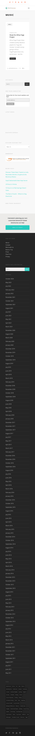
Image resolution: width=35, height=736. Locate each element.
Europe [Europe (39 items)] (7, 694)
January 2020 (9, 345)
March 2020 (9, 338)
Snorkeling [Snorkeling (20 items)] (12, 711)
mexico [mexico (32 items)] (17, 706)
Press (7, 252)
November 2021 (10, 297)
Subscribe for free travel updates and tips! (17, 96)
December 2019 (10, 349)
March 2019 (9, 378)
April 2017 (9, 444)
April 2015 (9, 522)
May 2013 (8, 603)
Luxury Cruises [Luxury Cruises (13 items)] (9, 703)
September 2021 (10, 304)
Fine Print (8, 254)
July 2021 (8, 312)
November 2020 (10, 330)
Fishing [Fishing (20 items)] (16, 694)
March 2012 (9, 640)
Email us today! (17, 227)
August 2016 (9, 470)
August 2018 (9, 400)
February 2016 (10, 492)
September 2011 (10, 658)
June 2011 (8, 669)
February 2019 (10, 382)
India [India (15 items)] (16, 700)
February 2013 (10, 607)
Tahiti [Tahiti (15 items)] (14, 714)
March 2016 (9, 489)
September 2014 (10, 544)
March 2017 (9, 448)
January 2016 (9, 496)
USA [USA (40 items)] (28, 714)
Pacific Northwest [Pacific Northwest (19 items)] (14, 708)
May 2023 (8, 282)
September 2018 (10, 397)
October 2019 (10, 356)
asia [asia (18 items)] (19, 686)
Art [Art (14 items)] (16, 686)
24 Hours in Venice (11, 184)
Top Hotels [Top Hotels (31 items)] (18, 714)
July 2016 (8, 474)
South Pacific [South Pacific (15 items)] (8, 714)
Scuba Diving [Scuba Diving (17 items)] (26, 708)
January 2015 (9, 533)
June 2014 (8, 555)
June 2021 (8, 316)
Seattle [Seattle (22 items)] (7, 711)
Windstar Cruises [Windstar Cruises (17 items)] (15, 717)
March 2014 (9, 566)
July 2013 (8, 595)
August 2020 (9, 334)
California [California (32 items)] (15, 689)
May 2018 (8, 408)
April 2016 (9, 485)
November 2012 (10, 614)
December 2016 (10, 456)
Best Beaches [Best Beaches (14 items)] (9, 689)
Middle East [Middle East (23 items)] (22, 706)
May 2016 (8, 481)
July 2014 (8, 551)
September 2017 (10, 430)
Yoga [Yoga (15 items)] (26, 717)
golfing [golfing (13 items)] (16, 697)
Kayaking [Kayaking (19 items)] (23, 700)
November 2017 (10, 426)
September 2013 (10, 588)
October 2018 (10, 393)
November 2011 (10, 651)
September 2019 (10, 360)
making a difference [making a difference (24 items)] (10, 706)
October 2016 (10, 463)
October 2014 (10, 540)
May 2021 (8, 319)
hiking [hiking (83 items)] (20, 697)
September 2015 (10, 507)
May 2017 (8, 441)
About (7, 243)
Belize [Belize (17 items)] (23, 686)
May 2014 (8, 559)
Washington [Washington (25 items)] (8, 717)
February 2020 (10, 341)
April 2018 (9, 411)
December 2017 (10, 422)
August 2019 (9, 363)
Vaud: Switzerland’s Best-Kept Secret (16, 180)
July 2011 (8, 665)
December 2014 (10, 537)
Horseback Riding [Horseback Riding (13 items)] (9, 700)
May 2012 (8, 636)
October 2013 (10, 584)
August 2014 (9, 548)
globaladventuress (12, 68)
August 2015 (9, 511)
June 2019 (8, 371)
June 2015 (8, 518)
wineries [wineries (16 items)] (22, 717)
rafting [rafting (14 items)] (20, 708)
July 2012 (8, 629)
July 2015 (8, 514)
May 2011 (8, 673)
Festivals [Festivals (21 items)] (12, 694)
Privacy (8, 256)
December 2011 (10, 647)
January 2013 (9, 610)
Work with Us (10, 247)
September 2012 (10, 621)
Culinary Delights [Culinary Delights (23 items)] (13, 691)
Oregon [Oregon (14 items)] (7, 708)
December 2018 (10, 386)
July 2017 (8, 437)
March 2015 (9, 525)
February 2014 (10, 570)
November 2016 (10, 459)
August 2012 (9, 625)
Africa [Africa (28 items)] (13, 686)
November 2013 (10, 581)
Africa (9, 24)
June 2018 (8, 404)
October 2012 (10, 618)
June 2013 (8, 599)
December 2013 (10, 577)
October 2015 (10, 503)
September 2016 (10, 467)
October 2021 (10, 301)
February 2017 (10, 452)
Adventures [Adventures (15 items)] (8, 686)
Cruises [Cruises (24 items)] (7, 691)
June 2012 (8, 632)
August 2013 (9, 592)
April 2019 (9, 374)
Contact (8, 245)
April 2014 (9, 562)
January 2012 (9, 643)
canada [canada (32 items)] (20, 689)
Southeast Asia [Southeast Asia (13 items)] (19, 711)
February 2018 (10, 415)
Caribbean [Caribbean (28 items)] (25, 689)
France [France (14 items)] (20, 694)
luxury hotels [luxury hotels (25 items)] (16, 703)
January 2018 (9, 419)
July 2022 (8, 286)
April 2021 (9, 323)
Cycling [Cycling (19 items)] (20, 691)
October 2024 (10, 279)
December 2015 (10, 500)
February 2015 (10, 529)
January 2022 (9, 293)
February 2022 (10, 290)
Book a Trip (9, 250)
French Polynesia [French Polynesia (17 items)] (9, 697)
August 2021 (9, 308)
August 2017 (9, 433)
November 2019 (10, 352)
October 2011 (10, 654)
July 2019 (8, 367)
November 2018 (10, 389)
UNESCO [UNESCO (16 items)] (24, 714)
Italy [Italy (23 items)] (19, 700)
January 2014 (9, 573)
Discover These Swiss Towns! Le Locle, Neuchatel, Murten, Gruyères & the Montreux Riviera (17, 174)
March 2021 (9, 327)
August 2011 (9, 662)
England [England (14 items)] (24, 691)
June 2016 (8, 478)
